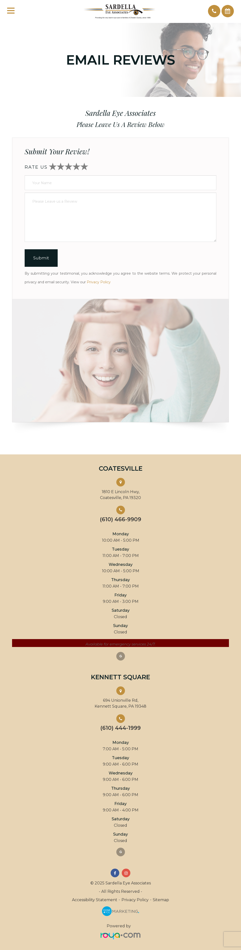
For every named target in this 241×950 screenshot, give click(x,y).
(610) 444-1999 (120, 728)
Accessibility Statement (94, 899)
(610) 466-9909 (120, 519)
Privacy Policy (99, 282)
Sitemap (161, 899)
